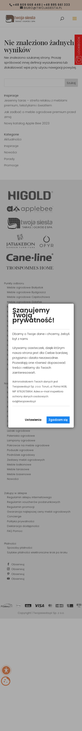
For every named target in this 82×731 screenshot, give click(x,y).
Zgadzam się (58, 420)
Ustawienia (33, 420)
